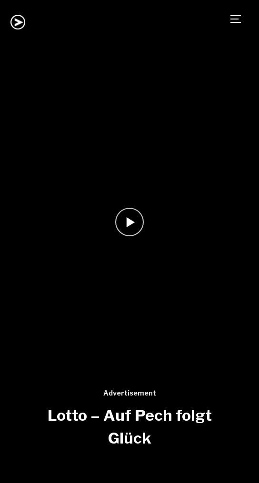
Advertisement (129, 393)
